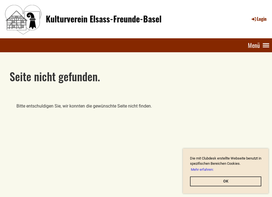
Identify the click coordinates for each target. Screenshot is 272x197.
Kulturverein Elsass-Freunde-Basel (104, 19)
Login (259, 19)
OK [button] (225, 181)
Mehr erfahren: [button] (202, 169)
